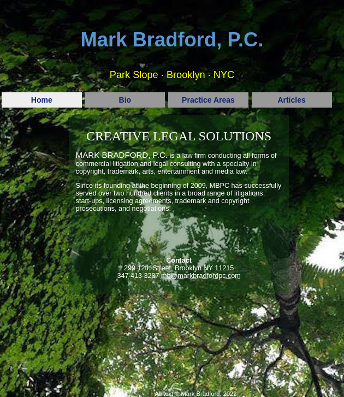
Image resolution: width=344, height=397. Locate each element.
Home (41, 100)
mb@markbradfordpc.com (201, 276)
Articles (291, 100)
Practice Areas (208, 100)
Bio (125, 100)
